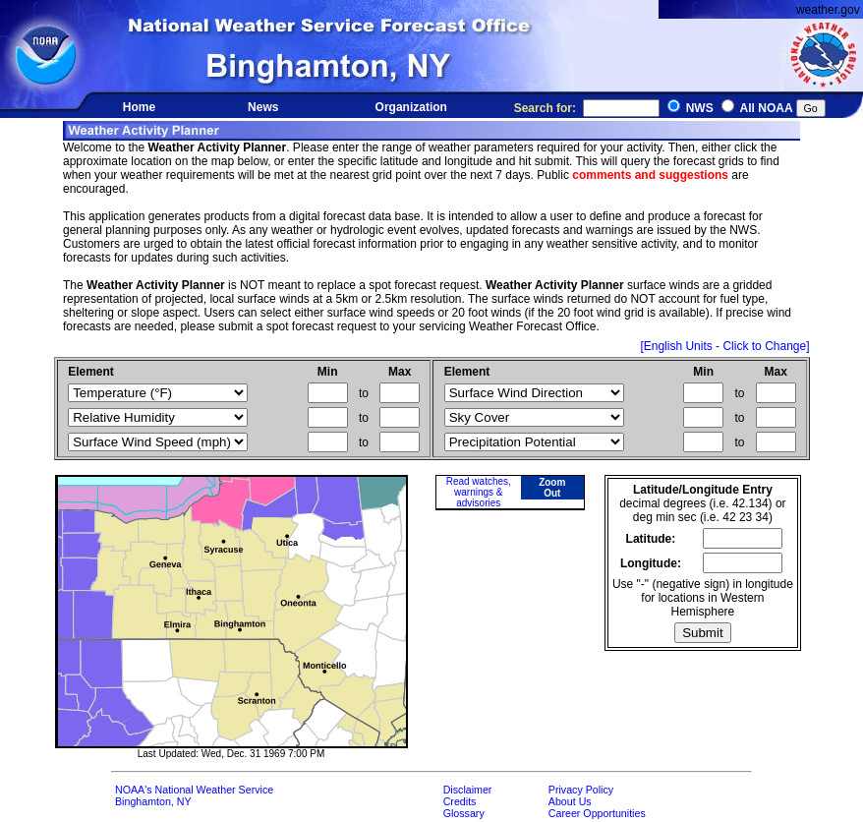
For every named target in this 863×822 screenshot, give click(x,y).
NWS (700, 108)
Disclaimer (467, 789)
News (263, 107)
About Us (570, 801)
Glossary (464, 813)
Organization (411, 107)
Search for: (587, 108)
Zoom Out (552, 488)
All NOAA (766, 108)
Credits (460, 801)
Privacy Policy (580, 789)
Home (139, 107)
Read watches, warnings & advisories (478, 492)
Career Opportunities (597, 813)
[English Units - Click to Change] (724, 346)
